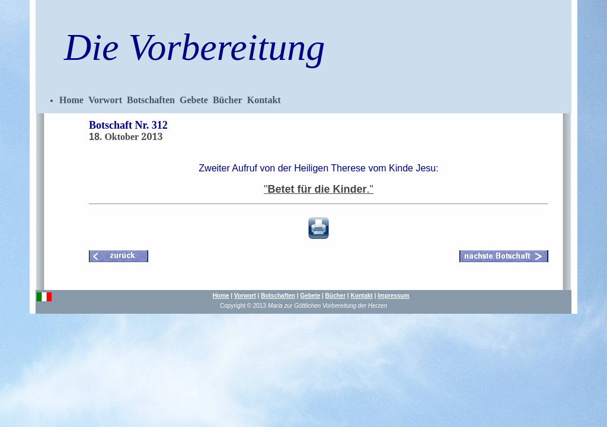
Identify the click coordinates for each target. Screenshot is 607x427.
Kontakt (264, 100)
